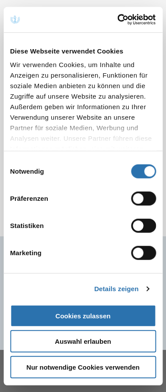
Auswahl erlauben (83, 341)
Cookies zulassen (83, 315)
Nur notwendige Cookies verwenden (82, 367)
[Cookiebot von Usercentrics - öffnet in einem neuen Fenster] (118, 20)
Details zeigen (116, 288)
